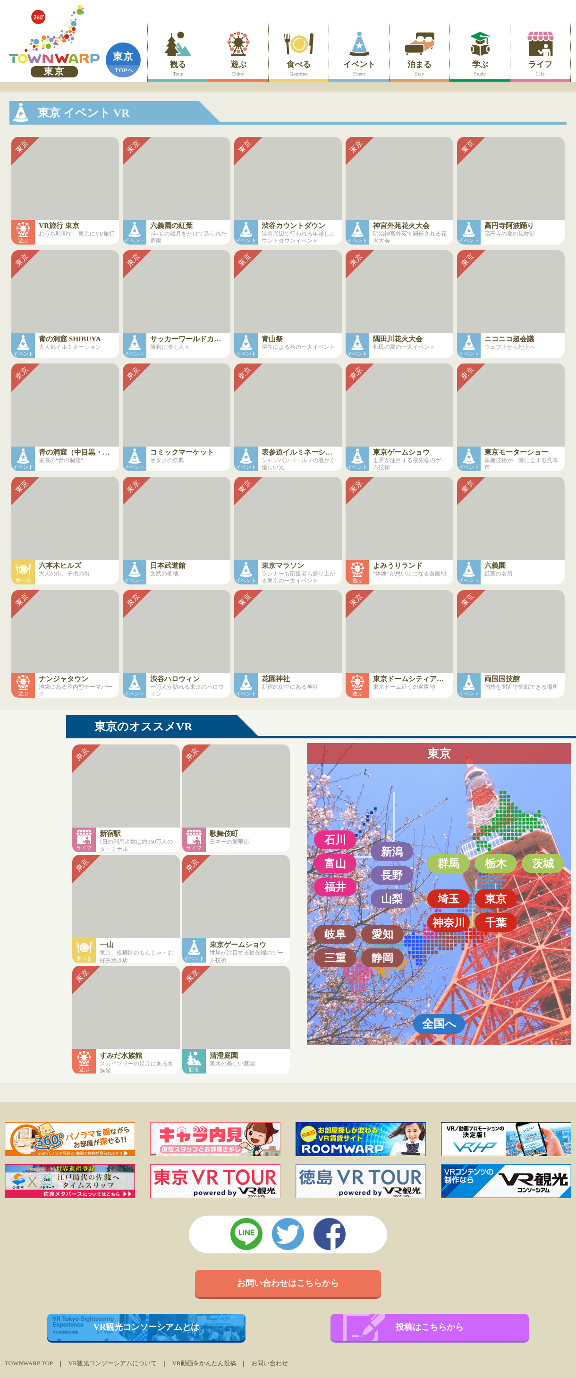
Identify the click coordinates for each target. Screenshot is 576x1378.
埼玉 (448, 899)
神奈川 (448, 922)
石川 (335, 840)
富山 (335, 863)
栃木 (496, 863)
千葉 (496, 922)
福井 (335, 887)
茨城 (543, 863)
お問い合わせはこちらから (288, 1283)
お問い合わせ (269, 1363)
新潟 (392, 851)
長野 (392, 875)
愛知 (382, 934)
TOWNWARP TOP (29, 1363)
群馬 (448, 863)
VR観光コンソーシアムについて (112, 1363)
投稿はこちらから (430, 1327)
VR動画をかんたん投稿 (204, 1363)
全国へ (439, 1023)
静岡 (382, 958)
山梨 (392, 899)
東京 (123, 56)
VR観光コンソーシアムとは (146, 1327)
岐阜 (335, 934)
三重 (335, 958)
